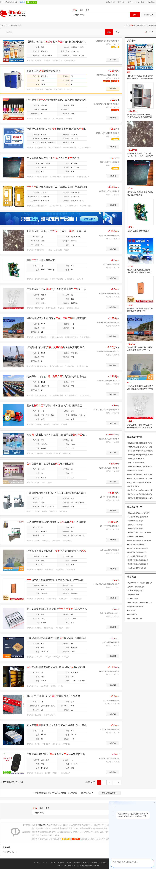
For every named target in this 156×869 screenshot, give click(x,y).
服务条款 (77, 862)
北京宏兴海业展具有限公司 (137, 568)
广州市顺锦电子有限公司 (110, 264)
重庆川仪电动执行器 (134, 618)
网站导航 (151, 2)
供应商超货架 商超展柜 (135, 470)
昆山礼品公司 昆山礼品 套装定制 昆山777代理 (53, 696)
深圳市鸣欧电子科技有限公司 (109, 191)
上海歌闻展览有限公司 (135, 529)
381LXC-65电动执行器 (135, 591)
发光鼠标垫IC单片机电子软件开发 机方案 (53, 158)
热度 (117, 32)
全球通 (69, 862)
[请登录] (22, 2)
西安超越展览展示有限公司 (137, 556)
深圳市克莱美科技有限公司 (109, 162)
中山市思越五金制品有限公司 (109, 671)
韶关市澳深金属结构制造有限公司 (139, 540)
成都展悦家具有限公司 (135, 521)
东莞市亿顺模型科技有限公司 (109, 293)
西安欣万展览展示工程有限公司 (138, 513)
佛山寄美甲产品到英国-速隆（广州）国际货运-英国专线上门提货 (139, 272)
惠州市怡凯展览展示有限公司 (109, 439)
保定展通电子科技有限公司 (137, 552)
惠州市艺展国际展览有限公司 (137, 548)
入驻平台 (33, 2)
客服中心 (95, 862)
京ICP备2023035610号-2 (66, 866)
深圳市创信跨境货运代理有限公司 (107, 133)
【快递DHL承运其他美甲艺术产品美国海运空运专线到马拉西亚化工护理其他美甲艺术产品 (140, 78)
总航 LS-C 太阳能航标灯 (136, 587)
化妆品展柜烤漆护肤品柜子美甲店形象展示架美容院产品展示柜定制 (140, 388)
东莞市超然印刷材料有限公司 (109, 235)
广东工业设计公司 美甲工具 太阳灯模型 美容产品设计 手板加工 (139, 427)
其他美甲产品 (141, 25)
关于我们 (37, 862)
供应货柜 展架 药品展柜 (135, 463)
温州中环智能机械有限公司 (109, 497)
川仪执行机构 (132, 614)
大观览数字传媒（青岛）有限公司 (139, 533)
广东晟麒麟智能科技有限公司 (137, 517)
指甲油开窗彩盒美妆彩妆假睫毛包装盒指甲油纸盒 (55, 580)
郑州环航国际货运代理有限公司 (108, 323)
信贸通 (52, 862)
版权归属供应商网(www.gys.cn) (88, 866)
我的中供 (121, 2)
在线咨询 (112, 59)
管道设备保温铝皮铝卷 (135, 606)
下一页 (151, 32)
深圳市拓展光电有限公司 (110, 642)
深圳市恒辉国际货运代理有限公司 (107, 41)
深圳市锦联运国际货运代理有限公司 (106, 104)
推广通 (45, 862)
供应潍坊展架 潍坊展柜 (135, 459)
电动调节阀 (131, 610)
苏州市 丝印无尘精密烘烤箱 (43, 70)
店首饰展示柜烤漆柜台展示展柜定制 (50, 463)
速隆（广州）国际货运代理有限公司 (106, 410)
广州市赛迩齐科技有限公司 (109, 729)
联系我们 (104, 862)
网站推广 (131, 2)
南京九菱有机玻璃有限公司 (137, 544)
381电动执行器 (132, 599)
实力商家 (61, 862)
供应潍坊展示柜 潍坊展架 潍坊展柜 (139, 467)
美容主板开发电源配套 (41, 260)
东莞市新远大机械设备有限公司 (108, 75)
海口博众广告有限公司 (135, 536)
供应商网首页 (111, 2)
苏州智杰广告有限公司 (135, 525)
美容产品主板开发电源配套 (138, 231)
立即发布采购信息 (109, 793)
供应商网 (3, 25)
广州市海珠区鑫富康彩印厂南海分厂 (106, 584)
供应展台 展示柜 (133, 486)
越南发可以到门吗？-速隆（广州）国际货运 (54, 405)
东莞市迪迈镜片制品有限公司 (109, 758)
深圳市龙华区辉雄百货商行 (109, 613)
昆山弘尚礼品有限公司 (111, 700)
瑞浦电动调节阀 (133, 595)
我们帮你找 (148, 15)
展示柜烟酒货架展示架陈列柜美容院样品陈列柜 (56, 667)
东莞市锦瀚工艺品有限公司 (109, 550)
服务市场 (141, 2)
